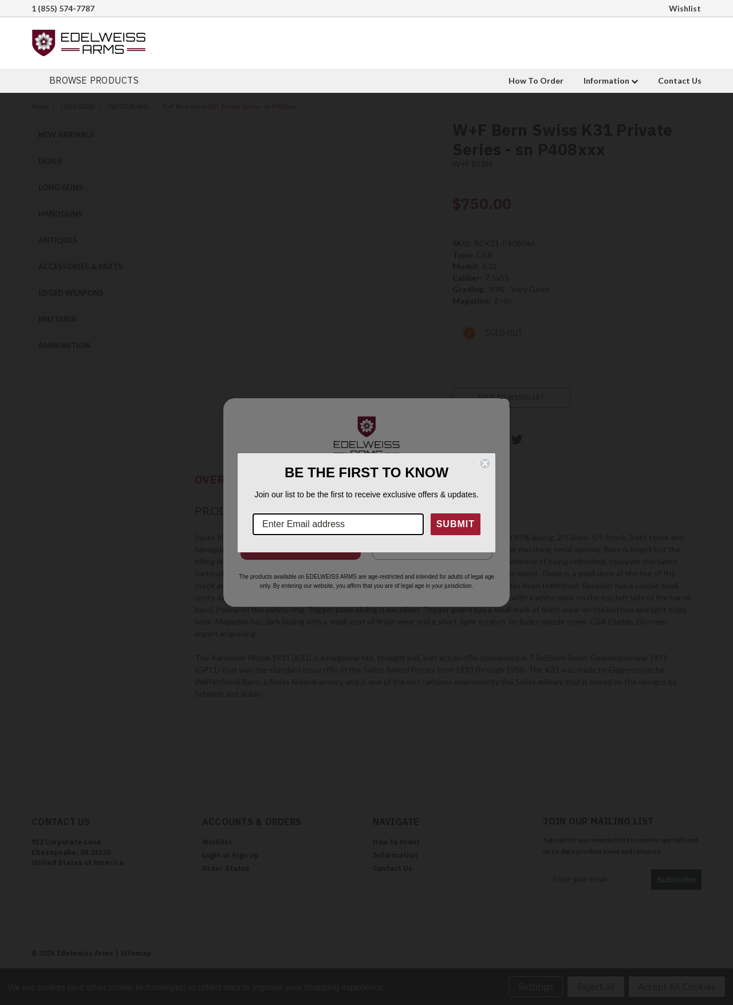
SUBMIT (455, 524)
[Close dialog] (485, 463)
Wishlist (685, 8)
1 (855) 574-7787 (62, 8)
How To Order (536, 80)
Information (611, 80)
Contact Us (680, 80)
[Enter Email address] (338, 524)
